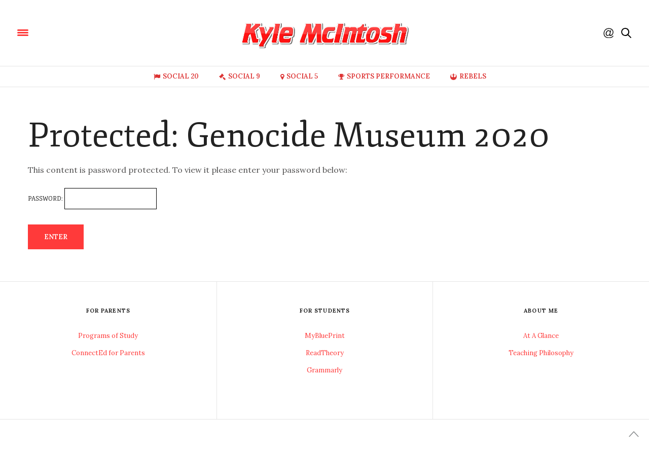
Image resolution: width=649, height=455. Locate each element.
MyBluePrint (325, 335)
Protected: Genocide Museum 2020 (289, 136)
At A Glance (541, 335)
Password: (92, 198)
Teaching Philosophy (541, 353)
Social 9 (239, 76)
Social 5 (299, 76)
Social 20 (176, 76)
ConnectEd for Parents (108, 353)
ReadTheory (325, 353)
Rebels (468, 76)
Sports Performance (384, 76)
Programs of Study (108, 335)
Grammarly (324, 370)
